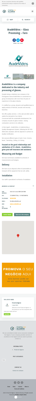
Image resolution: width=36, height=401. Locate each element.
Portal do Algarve (19, 349)
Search (26, 20)
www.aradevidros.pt (15, 204)
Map (10, 20)
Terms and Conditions (19, 389)
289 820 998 (13, 198)
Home (8, 386)
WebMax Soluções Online (20, 395)
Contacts (20, 386)
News (3, 360)
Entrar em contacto (18, 370)
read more (7, 314)
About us (27, 386)
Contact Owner (7, 214)
